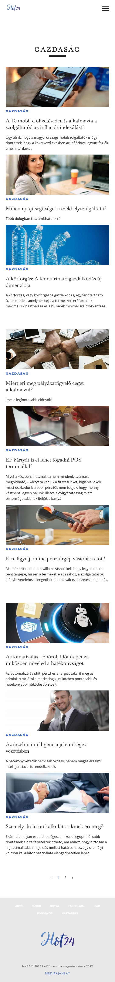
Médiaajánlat (57, 973)
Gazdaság (17, 111)
